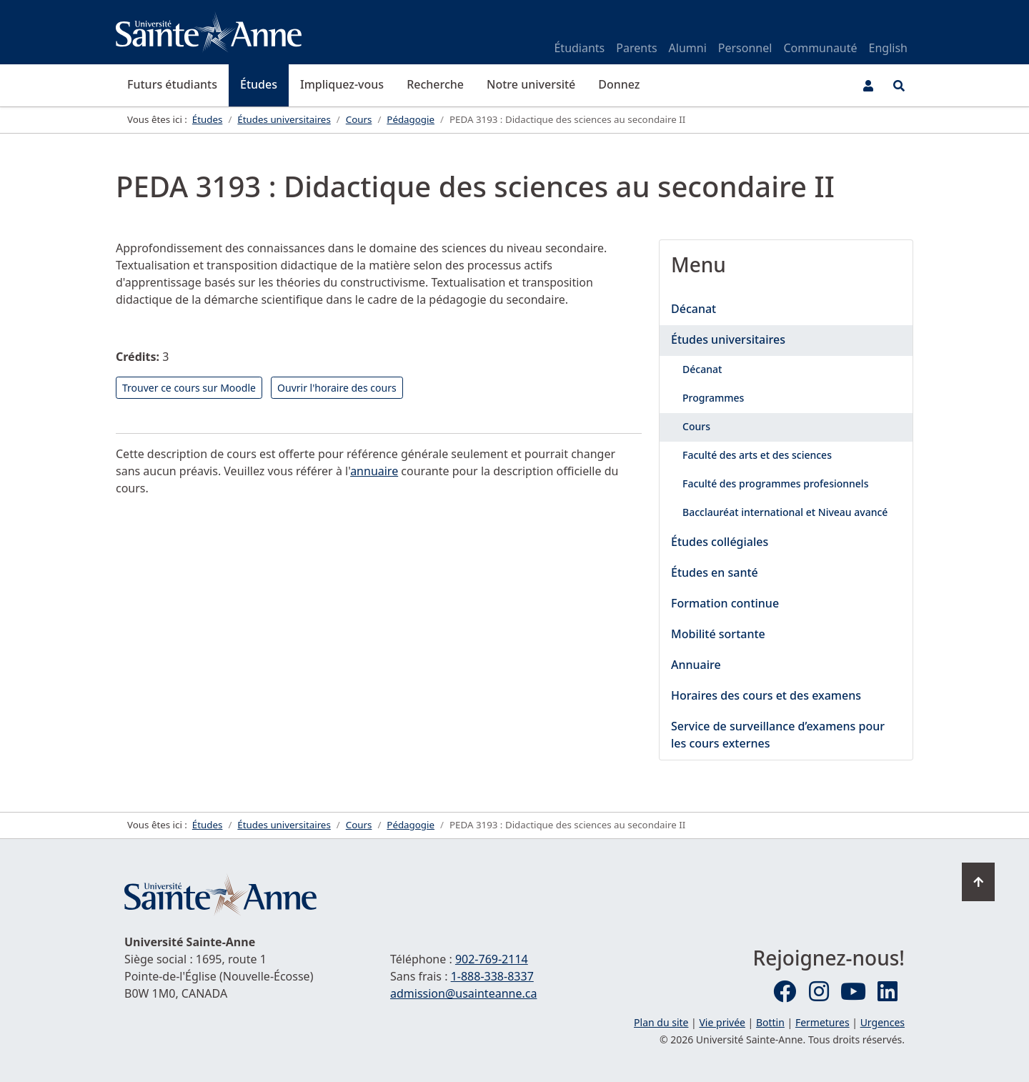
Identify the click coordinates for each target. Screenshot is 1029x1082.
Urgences (882, 1022)
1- (492, 976)
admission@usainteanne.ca (463, 993)
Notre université (531, 84)
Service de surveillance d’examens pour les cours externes (778, 734)
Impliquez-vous (342, 84)
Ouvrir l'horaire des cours (337, 387)
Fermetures (822, 1022)
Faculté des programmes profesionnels (775, 483)
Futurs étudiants (172, 84)
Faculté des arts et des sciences (757, 455)
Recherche (435, 84)
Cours (696, 426)
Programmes (713, 397)
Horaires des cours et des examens (766, 695)
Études (258, 84)
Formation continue (725, 603)
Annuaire (696, 664)
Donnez (619, 84)
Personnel (745, 48)
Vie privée (722, 1022)
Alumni (688, 48)
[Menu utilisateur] (868, 86)
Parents (636, 48)
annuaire (374, 471)
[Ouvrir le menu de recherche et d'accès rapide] (899, 86)
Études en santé (714, 572)
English (888, 48)
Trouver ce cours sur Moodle (189, 387)
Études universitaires (728, 339)
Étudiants (579, 48)
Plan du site (661, 1022)
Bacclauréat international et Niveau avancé (785, 512)
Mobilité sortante (718, 634)
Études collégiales (719, 542)
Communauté (820, 48)
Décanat (693, 309)
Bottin (770, 1022)
